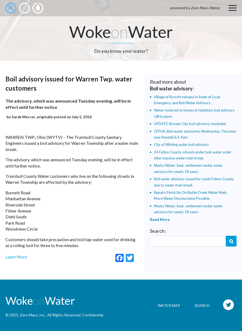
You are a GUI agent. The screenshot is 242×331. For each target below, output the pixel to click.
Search (231, 241)
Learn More (16, 256)
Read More (160, 219)
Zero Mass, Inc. (33, 315)
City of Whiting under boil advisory (181, 144)
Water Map (169, 305)
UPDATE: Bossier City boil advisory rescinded (190, 124)
